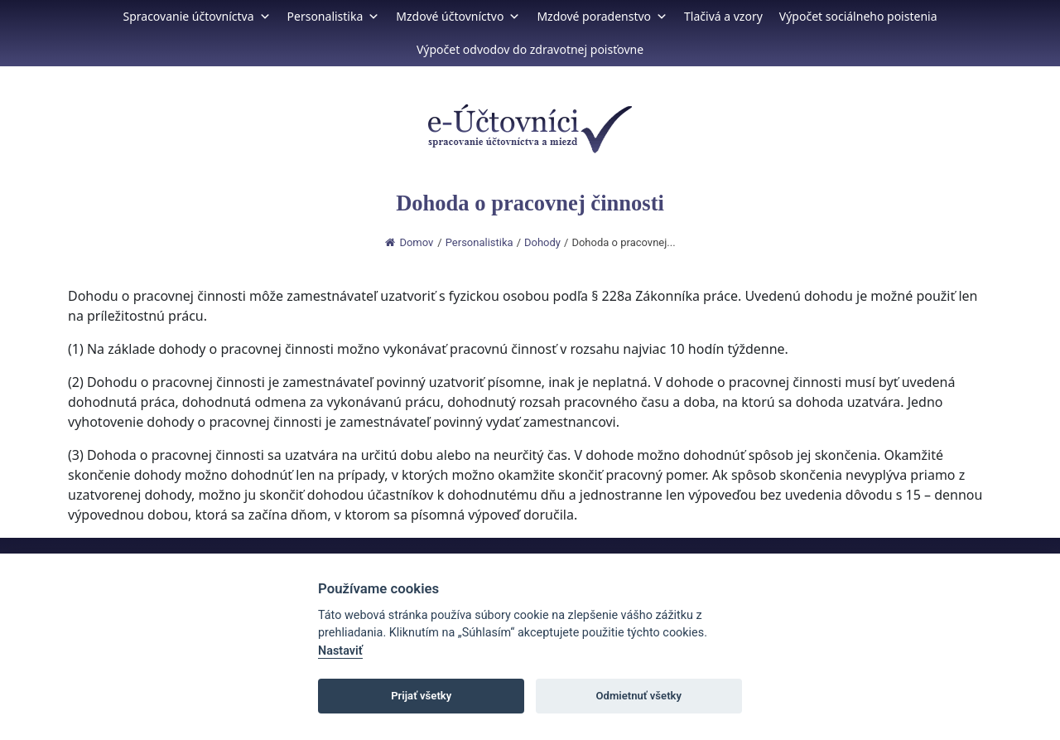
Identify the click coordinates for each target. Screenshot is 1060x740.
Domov (409, 242)
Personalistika (333, 16)
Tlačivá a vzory (723, 16)
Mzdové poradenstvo (602, 16)
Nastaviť (340, 651)
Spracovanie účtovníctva (196, 16)
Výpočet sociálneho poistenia (858, 16)
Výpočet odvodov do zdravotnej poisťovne (530, 49)
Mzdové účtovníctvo (458, 16)
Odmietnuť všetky (639, 695)
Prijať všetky (421, 695)
